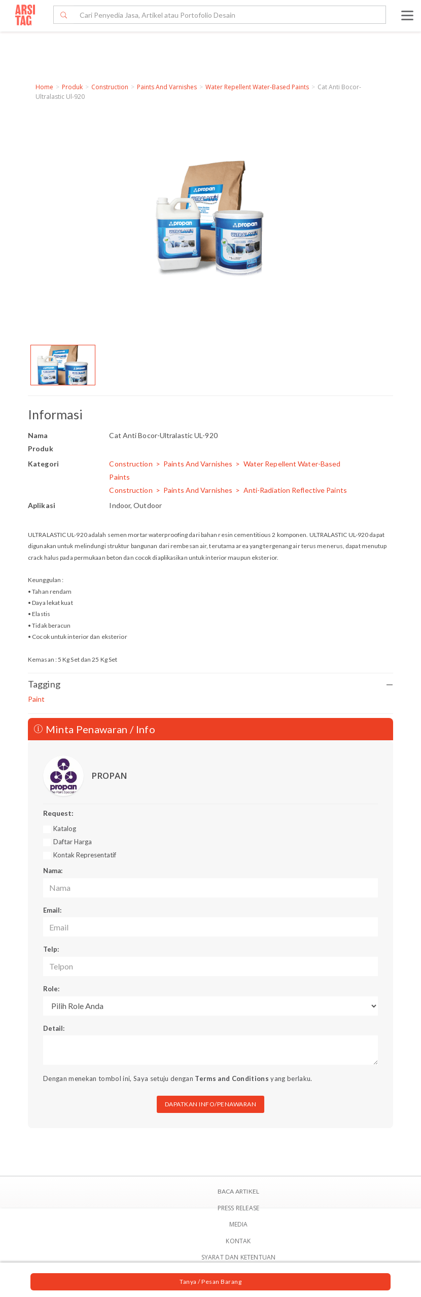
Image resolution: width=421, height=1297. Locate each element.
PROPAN (109, 775)
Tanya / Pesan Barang (210, 1281)
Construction (109, 87)
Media (238, 1224)
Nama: (52, 871)
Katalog (64, 828)
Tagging (210, 684)
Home (44, 87)
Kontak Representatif (84, 855)
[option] (63, 365)
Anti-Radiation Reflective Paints (295, 490)
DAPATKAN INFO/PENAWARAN (211, 1104)
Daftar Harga (72, 842)
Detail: (53, 1028)
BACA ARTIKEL (238, 1191)
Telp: (51, 949)
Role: (51, 989)
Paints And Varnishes (167, 87)
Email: (52, 910)
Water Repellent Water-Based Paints (257, 87)
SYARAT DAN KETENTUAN (238, 1257)
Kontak (238, 1241)
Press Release (239, 1208)
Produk (72, 87)
